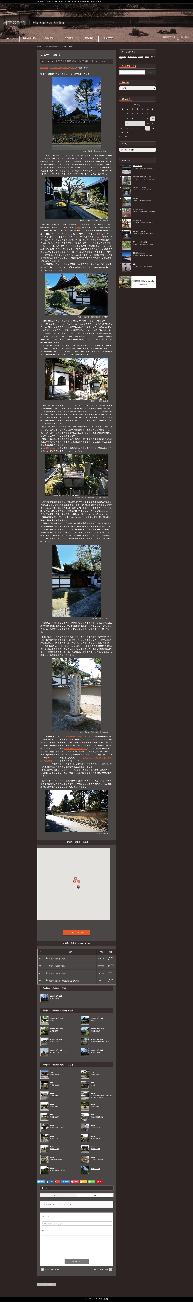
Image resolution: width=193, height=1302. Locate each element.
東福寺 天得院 (95, 1169)
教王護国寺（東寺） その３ (58, 1052)
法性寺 (93, 1085)
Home (39, 46)
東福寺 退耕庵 (54, 998)
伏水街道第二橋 (95, 1127)
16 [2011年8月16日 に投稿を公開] (127, 123)
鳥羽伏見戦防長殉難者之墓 (75, 748)
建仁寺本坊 (51, 448)
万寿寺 (77, 237)
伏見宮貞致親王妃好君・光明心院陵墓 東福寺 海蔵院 (101, 1096)
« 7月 (121, 136)
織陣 (134, 264)
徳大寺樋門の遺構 (138, 209)
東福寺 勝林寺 (95, 1138)
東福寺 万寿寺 (54, 1041)
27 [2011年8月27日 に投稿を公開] (147, 128)
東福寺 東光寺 (95, 1031)
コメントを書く (100, 61)
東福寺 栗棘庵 (54, 1117)
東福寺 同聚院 (54, 1106)
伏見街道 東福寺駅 (97, 1159)
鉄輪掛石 (135, 198)
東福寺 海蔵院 (54, 1095)
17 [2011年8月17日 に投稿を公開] (132, 123)
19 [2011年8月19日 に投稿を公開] (142, 123)
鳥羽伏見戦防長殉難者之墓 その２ (101, 1041)
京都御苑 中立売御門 (139, 231)
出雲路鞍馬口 (137, 220)
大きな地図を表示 (78, 932)
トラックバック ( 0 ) (58, 1195)
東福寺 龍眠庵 (54, 1074)
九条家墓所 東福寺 (56, 1159)
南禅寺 (78, 227)
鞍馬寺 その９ (137, 166)
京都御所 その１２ (139, 253)
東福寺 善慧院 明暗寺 (57, 1127)
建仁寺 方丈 (54, 1031)
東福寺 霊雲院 (95, 1106)
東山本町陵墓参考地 (97, 1117)
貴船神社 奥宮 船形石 (140, 242)
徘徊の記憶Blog (53, 46)
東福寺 (66, 233)
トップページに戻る (47, 1285)
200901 (46, 46)
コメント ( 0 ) (95, 1195)
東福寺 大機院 (54, 1138)
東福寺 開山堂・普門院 (57, 1170)
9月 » (125, 136)
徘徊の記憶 (103, 1299)
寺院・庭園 (84, 61)
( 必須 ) (46, 1216)
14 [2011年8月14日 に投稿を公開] (153, 118)
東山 (59, 46)
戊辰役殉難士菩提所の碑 (76, 736)
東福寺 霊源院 (95, 1074)
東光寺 (98, 237)
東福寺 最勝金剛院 (101, 1269)
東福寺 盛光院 (54, 1085)
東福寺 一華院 (95, 1149)
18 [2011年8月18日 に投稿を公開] (137, 123)
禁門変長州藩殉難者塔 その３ (142, 176)
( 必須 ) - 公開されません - (52, 1224)
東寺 (44, 155)
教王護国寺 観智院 (52, 1269)
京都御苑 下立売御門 (139, 187)
